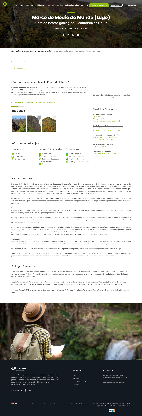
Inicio (75, 375)
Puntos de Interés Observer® (71, 28)
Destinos (29, 5)
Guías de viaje (57, 5)
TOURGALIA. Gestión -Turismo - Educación (107, 130)
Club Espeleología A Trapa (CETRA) (105, 137)
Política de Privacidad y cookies (63, 404)
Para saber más (93, 51)
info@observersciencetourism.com (113, 382)
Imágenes (79, 51)
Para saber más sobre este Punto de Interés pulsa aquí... (35, 103)
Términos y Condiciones (40, 404)
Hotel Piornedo (98, 117)
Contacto (84, 5)
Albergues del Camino (101, 119)
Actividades (39, 5)
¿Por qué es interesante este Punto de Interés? (31, 51)
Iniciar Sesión (130, 5)
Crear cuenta (116, 5)
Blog (77, 5)
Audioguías (69, 5)
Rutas (47, 5)
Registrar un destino (99, 5)
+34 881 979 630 (108, 380)
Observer (20, 5)
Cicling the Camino (99, 146)
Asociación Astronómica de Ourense (106, 128)
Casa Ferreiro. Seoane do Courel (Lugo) (107, 153)
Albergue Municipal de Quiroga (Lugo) (106, 121)
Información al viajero (63, 51)
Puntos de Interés (79, 381)
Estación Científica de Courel (103, 139)
